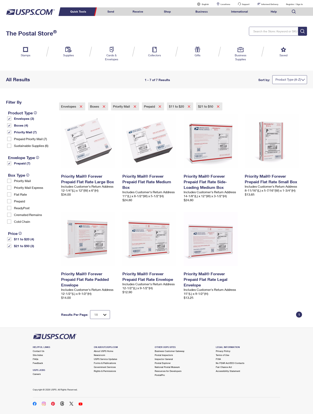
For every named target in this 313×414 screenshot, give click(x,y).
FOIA (218, 359)
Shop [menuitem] (167, 11)
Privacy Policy (223, 351)
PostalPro (160, 375)
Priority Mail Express (28, 187)
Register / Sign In (294, 4)
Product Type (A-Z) (288, 79)
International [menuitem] (239, 11)
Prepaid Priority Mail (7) (30, 139)
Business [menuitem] (201, 11)
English (201, 4)
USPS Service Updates (105, 359)
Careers (37, 374)
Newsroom (99, 355)
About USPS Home (103, 351)
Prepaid (19, 201)
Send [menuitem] (110, 11)
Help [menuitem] (274, 11)
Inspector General (164, 359)
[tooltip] (35, 112)
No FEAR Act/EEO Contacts (230, 363)
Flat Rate (20, 194)
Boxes (95, 106)
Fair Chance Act (224, 367)
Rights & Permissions (105, 371)
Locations (225, 4)
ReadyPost (22, 208)
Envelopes (69, 106)
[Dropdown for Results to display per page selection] (100, 314)
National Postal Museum (167, 367)
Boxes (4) (21, 125)
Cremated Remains (28, 215)
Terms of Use (222, 355)
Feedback (38, 363)
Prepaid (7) (22, 163)
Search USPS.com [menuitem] (294, 11)
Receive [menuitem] (138, 11)
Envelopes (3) (24, 118)
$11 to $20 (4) (24, 239)
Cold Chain (22, 221)
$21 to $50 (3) (24, 246)
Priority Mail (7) (25, 132)
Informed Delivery (269, 4)
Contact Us (38, 351)
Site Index (38, 355)
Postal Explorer (163, 363)
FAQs (35, 359)
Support (246, 4)
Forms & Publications (105, 363)
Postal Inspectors (164, 355)
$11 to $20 (177, 106)
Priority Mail (22, 181)
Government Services (105, 367)
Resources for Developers (168, 371)
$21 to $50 (206, 106)
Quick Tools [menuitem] (78, 11)
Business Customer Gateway (169, 351)
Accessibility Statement (228, 371)
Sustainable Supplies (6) (31, 146)
